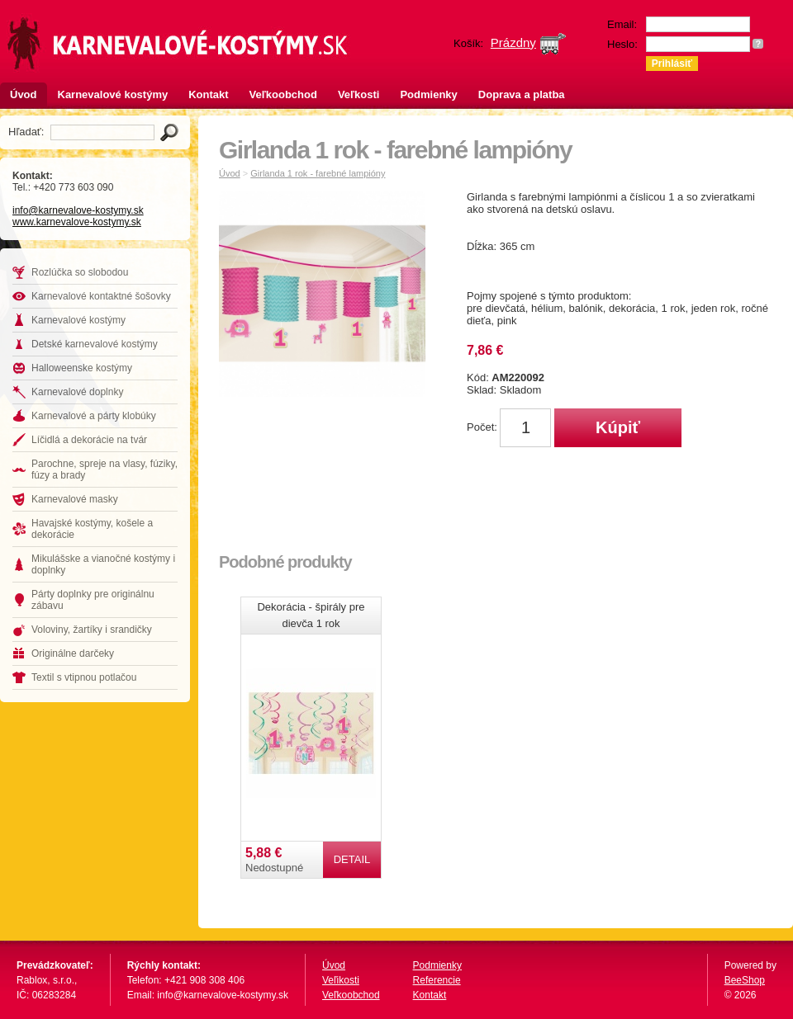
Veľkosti (359, 94)
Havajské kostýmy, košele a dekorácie (92, 528)
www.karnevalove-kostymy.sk (76, 222)
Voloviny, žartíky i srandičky (91, 629)
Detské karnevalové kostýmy (94, 344)
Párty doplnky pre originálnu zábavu (92, 599)
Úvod (23, 94)
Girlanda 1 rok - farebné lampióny (317, 173)
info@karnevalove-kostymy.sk (78, 210)
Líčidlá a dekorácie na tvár (89, 440)
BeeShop (744, 980)
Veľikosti (340, 980)
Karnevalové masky (74, 499)
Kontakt (208, 94)
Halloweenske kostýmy (81, 368)
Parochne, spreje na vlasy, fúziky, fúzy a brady (104, 469)
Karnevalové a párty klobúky (93, 416)
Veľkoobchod (283, 94)
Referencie (437, 980)
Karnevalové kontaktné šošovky (101, 296)
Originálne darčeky (72, 653)
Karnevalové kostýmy (113, 94)
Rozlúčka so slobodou (79, 272)
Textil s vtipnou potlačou (83, 677)
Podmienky (428, 94)
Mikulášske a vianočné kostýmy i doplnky (103, 564)
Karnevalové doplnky (77, 392)
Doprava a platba (521, 94)
